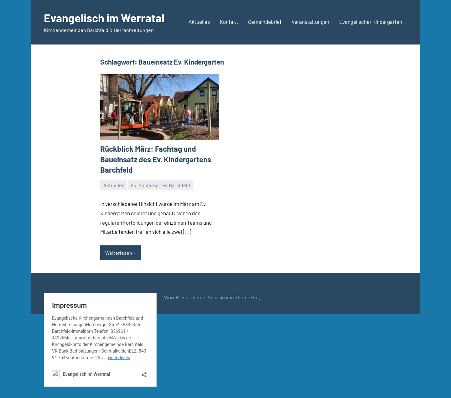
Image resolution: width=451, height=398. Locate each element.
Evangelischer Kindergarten (370, 21)
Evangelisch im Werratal (104, 17)
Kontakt (229, 21)
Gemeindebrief (265, 21)
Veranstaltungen (310, 21)
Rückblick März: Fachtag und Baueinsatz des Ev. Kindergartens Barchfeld (155, 159)
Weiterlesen (118, 253)
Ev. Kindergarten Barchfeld (160, 185)
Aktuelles (199, 21)
